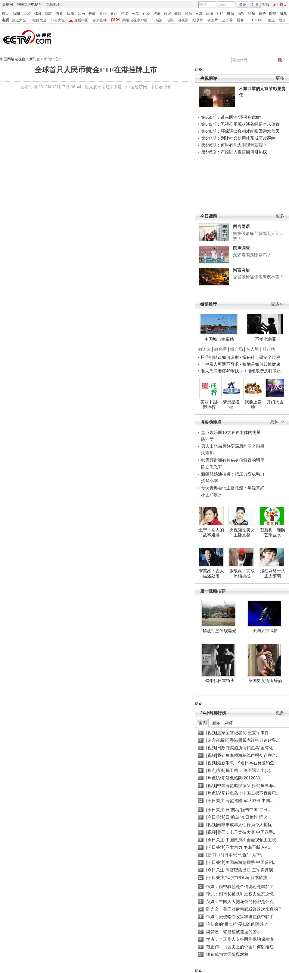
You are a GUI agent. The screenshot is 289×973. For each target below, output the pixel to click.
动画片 (212, 20)
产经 (146, 13)
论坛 (251, 13)
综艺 (48, 13)
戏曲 (70, 13)
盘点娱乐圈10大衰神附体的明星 (231, 432)
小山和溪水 (211, 494)
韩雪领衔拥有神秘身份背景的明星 (232, 460)
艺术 (124, 13)
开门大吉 (275, 402)
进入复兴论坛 (97, 86)
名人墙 (252, 349)
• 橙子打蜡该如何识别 (218, 357)
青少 (103, 13)
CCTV (257, 20)
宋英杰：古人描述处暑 (211, 573)
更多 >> (277, 421)
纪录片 (197, 20)
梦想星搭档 (231, 405)
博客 (241, 13)
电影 (170, 20)
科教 (92, 13)
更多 (280, 78)
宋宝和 (207, 453)
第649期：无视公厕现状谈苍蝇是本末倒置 (240, 124)
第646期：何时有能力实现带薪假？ (234, 145)
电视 (5, 20)
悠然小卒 (209, 481)
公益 (135, 13)
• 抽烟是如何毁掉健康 (260, 364)
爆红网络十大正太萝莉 (272, 573)
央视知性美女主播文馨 (242, 532)
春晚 (59, 13)
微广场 (236, 349)
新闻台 (34, 59)
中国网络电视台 (29, 4)
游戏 (283, 13)
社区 (220, 13)
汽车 (156, 13)
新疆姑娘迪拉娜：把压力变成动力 (232, 474)
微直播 (220, 349)
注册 (255, 5)
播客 (240, 20)
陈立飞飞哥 (211, 467)
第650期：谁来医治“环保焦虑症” (231, 117)
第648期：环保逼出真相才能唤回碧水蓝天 (240, 131)
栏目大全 (39, 20)
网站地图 (53, 4)
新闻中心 (51, 59)
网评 (229, 722)
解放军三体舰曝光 (219, 630)
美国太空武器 (265, 630)
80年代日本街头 (219, 680)
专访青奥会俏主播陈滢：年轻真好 (232, 487)
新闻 (16, 13)
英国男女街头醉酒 (265, 680)
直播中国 (81, 20)
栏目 (282, 20)
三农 (199, 13)
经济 (27, 13)
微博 (230, 13)
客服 (265, 4)
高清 (159, 20)
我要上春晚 (253, 405)
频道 (271, 20)
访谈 (262, 13)
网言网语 (241, 226)
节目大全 (58, 20)
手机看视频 (161, 86)
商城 (209, 13)
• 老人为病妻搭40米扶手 (220, 370)
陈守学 (207, 439)
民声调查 (241, 248)
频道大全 (19, 20)
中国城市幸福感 (219, 339)
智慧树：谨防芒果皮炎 (272, 532)
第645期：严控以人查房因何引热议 (234, 152)
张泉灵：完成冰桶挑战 (242, 573)
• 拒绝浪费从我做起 (262, 370)
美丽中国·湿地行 (209, 405)
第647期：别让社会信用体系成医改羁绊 (238, 138)
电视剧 (183, 20)
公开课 (227, 20)
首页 (5, 13)
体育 (38, 13)
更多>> (277, 304)
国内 (202, 722)
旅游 (167, 13)
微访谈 (204, 349)
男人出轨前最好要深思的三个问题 (232, 446)
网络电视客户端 (135, 20)
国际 (216, 722)
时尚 (188, 13)
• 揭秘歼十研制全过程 (260, 357)
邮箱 (272, 13)
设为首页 (279, 4)
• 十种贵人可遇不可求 (219, 364)
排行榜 (269, 349)
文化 (113, 13)
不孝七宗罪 (265, 339)
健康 (178, 13)
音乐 (81, 13)
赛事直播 (99, 20)
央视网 (7, 4)
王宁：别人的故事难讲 (211, 532)
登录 (242, 5)
